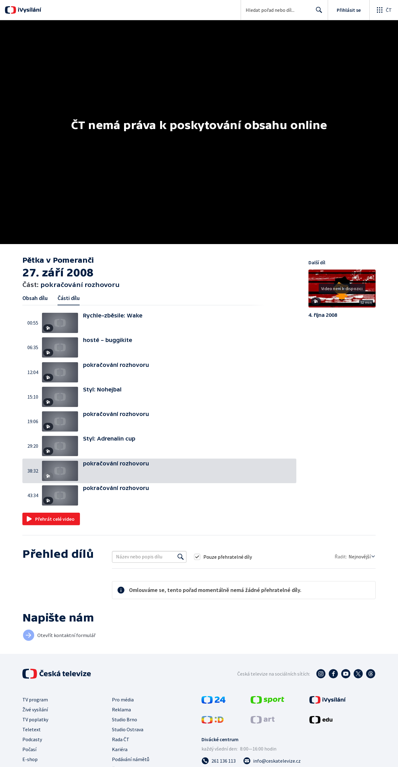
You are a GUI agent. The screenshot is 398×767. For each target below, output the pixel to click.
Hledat (317, 12)
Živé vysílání (35, 709)
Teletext (31, 729)
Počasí (29, 749)
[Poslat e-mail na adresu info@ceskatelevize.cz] (272, 761)
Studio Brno (124, 719)
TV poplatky (35, 719)
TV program (35, 699)
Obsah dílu (35, 298)
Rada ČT (120, 739)
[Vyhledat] (180, 556)
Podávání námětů (130, 759)
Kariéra (119, 749)
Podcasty (32, 739)
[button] (62, 323)
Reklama (121, 709)
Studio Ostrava (127, 729)
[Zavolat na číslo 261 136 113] (218, 761)
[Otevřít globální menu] (383, 10)
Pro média (123, 699)
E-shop (30, 759)
